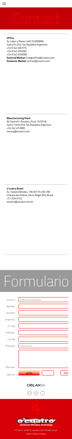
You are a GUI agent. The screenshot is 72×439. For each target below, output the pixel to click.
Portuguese (42, 434)
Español (28, 434)
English (35, 434)
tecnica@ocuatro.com (18, 131)
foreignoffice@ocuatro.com (40, 58)
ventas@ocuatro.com (38, 61)
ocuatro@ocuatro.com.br (20, 202)
